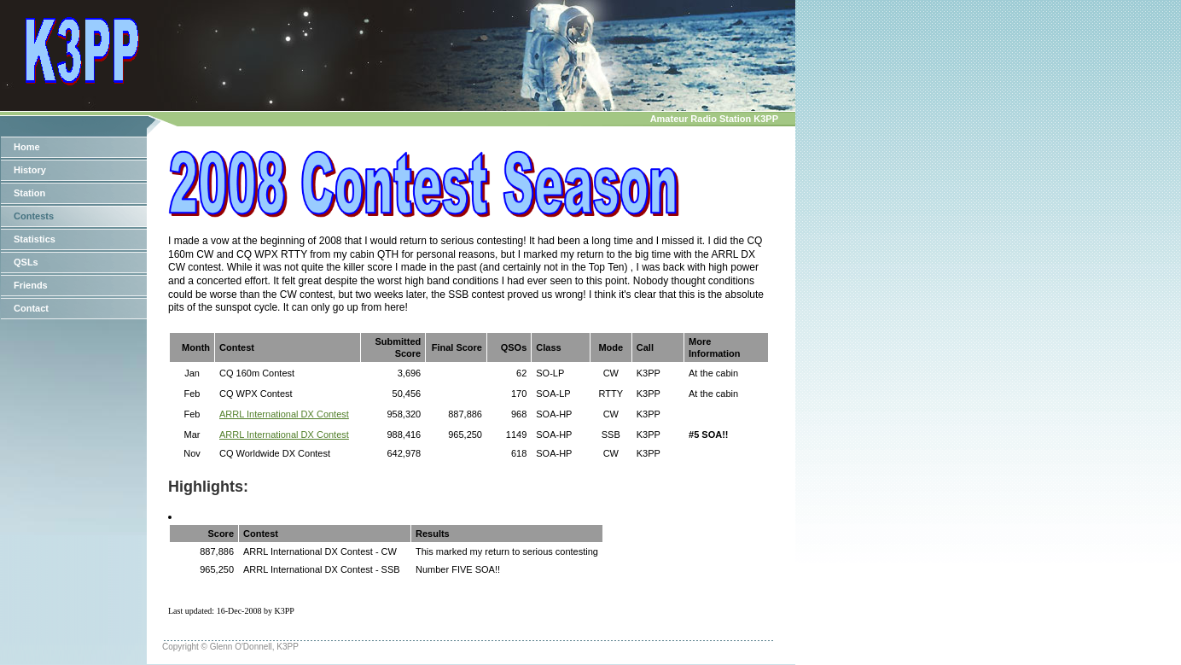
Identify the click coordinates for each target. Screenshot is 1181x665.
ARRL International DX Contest (284, 414)
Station (29, 193)
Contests (34, 216)
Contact (31, 308)
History (30, 170)
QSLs (26, 262)
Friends (31, 285)
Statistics (34, 239)
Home (27, 147)
